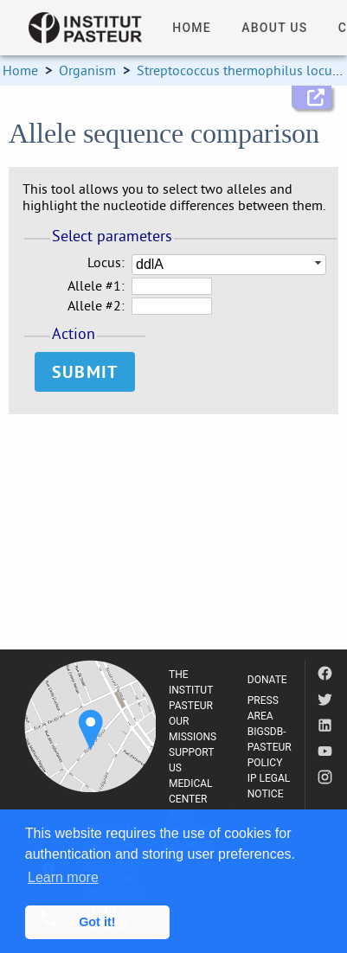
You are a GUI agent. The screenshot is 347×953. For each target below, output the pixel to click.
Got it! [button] (97, 922)
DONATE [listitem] (267, 680)
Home (20, 70)
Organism (87, 70)
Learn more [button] (63, 877)
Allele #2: (96, 305)
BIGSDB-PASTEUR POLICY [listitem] (269, 747)
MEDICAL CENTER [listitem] (191, 791)
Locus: (106, 262)
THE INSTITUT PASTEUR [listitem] (191, 690)
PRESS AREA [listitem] (263, 708)
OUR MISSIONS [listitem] (192, 729)
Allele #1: (96, 286)
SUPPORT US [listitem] (191, 760)
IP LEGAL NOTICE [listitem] (269, 786)
